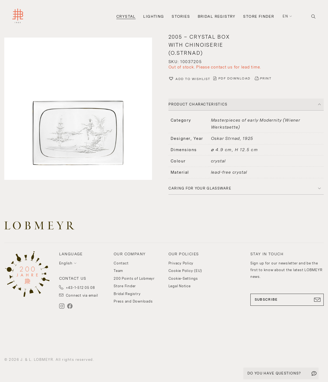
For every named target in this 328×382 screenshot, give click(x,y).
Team (118, 271)
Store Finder (258, 16)
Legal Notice (179, 286)
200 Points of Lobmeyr (134, 279)
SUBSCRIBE (287, 300)
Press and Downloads (133, 301)
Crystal (126, 16)
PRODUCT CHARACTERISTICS (198, 104)
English (66, 263)
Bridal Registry (217, 16)
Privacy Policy (181, 263)
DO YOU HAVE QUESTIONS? (274, 373)
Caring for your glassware (200, 188)
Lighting (153, 16)
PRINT (266, 78)
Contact (121, 263)
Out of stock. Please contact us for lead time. (214, 67)
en (285, 16)
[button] (189, 79)
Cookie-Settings (183, 279)
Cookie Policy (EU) (185, 271)
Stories (181, 16)
